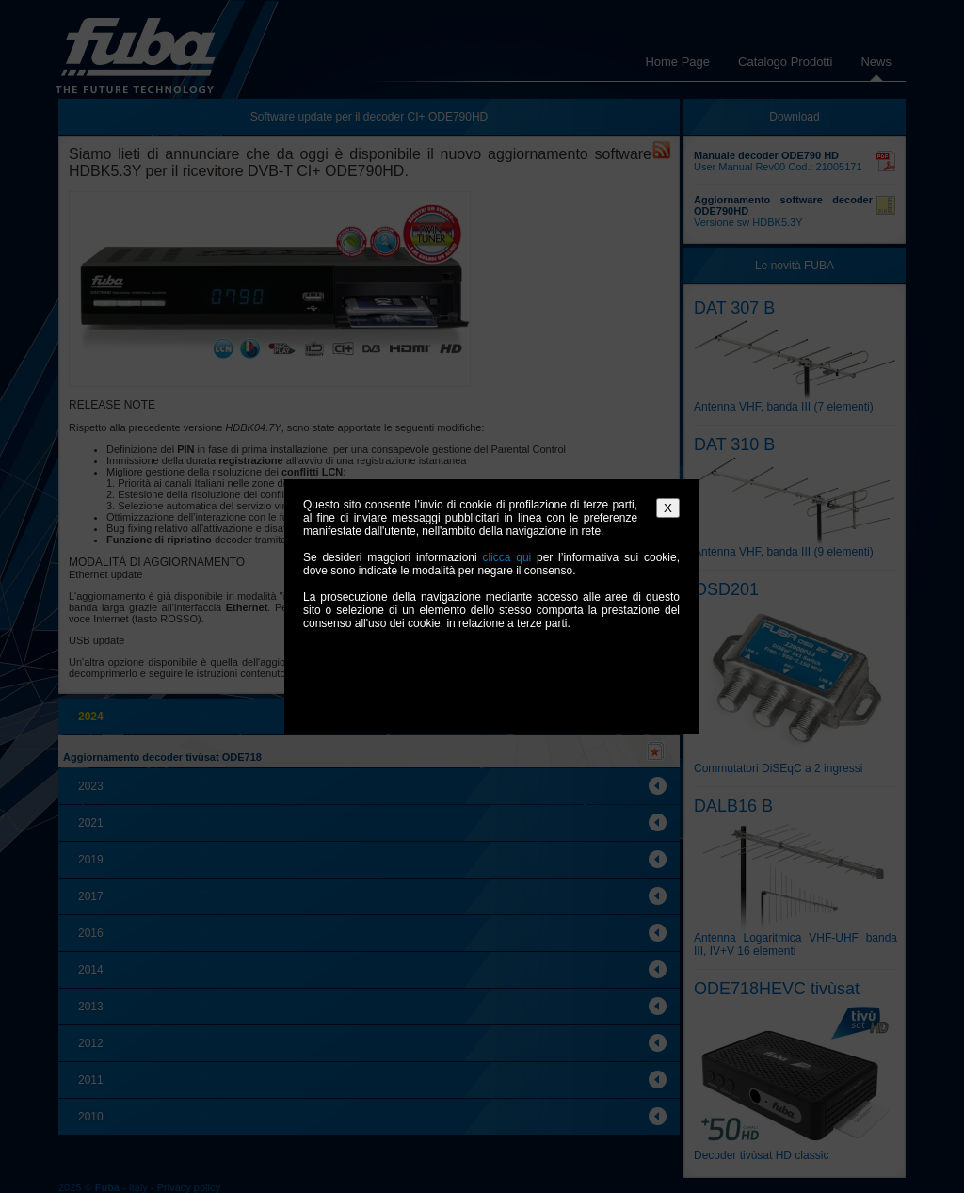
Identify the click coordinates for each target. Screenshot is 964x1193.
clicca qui (506, 557)
